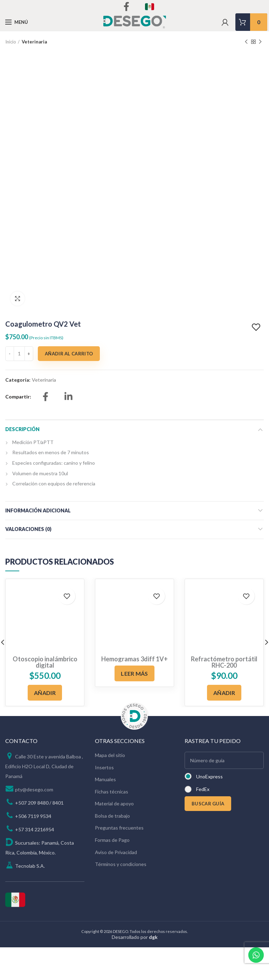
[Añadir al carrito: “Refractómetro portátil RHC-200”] (224, 713)
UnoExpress (209, 797)
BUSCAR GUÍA (208, 824)
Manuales (105, 800)
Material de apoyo (114, 824)
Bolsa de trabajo (112, 837)
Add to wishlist (257, 348)
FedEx (202, 810)
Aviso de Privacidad (116, 873)
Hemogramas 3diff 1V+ (134, 680)
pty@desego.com (34, 810)
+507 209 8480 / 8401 (39, 824)
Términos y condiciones (120, 885)
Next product (260, 42)
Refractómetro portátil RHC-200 (224, 683)
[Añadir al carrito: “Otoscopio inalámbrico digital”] (45, 713)
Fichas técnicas (111, 813)
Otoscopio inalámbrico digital (45, 683)
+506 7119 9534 (33, 837)
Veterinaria (34, 42)
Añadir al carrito (69, 374)
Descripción (22, 450)
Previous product (246, 42)
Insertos (104, 788)
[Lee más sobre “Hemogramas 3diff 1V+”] (134, 694)
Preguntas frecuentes (119, 849)
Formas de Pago (112, 861)
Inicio (10, 42)
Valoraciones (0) (28, 550)
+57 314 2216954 (34, 850)
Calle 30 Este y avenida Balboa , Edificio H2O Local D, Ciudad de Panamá (44, 787)
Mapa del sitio (110, 776)
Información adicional (38, 531)
